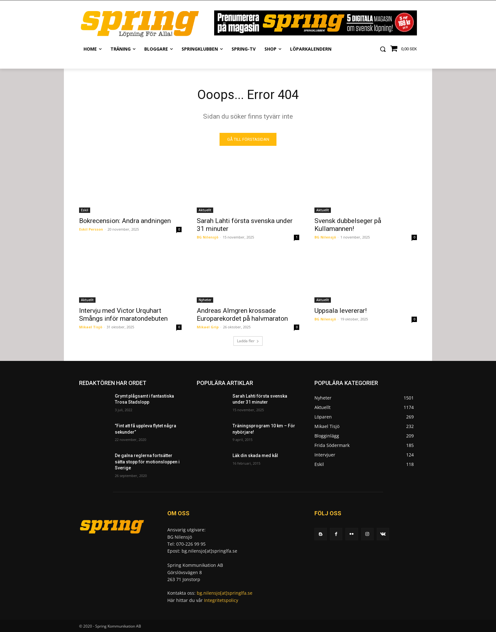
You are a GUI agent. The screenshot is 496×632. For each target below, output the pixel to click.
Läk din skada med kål (255, 455)
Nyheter (205, 300)
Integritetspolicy (221, 600)
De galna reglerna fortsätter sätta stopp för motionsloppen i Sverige (147, 461)
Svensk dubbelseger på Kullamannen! (347, 224)
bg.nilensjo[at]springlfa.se (224, 593)
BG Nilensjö (207, 237)
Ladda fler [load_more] (248, 341)
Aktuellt (205, 210)
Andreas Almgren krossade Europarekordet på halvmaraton (242, 314)
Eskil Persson (91, 229)
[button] (382, 49)
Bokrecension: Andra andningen (125, 221)
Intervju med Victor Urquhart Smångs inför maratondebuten (123, 314)
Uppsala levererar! (340, 310)
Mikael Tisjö (90, 327)
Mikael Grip (208, 327)
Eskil (84, 210)
